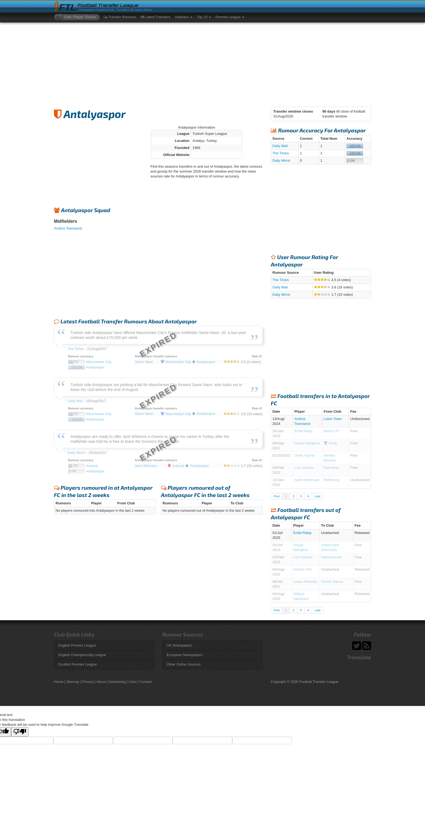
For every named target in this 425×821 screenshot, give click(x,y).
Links (132, 682)
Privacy (88, 682)
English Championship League (82, 655)
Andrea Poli (302, 569)
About (100, 682)
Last (317, 496)
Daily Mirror (281, 160)
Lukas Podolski (305, 582)
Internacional (331, 557)
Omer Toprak (304, 455)
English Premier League (77, 645)
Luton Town (333, 419)
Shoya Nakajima (307, 443)
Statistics (184, 17)
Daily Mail (280, 146)
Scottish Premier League (77, 664)
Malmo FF (332, 431)
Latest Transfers (155, 17)
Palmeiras (331, 468)
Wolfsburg (331, 480)
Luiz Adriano (304, 468)
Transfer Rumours (120, 17)
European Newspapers (184, 655)
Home (58, 682)
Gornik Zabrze (332, 582)
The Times (280, 153)
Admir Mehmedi (306, 480)
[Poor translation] (19, 732)
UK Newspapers (179, 645)
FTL (67, 7)
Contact (146, 682)
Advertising (116, 682)
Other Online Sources (184, 664)
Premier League (229, 17)
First (276, 496)
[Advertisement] (212, 63)
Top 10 (204, 17)
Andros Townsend (68, 228)
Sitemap (72, 682)
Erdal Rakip (303, 431)
